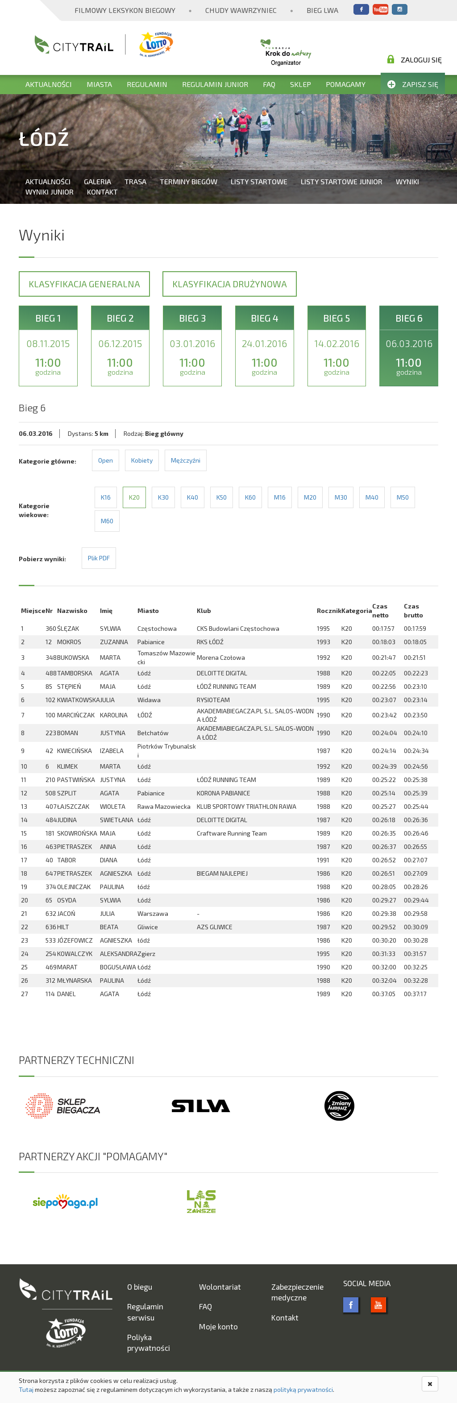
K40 (192, 497)
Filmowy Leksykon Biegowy (125, 10)
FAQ (269, 84)
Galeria (97, 181)
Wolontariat (220, 1286)
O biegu (139, 1286)
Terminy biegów (188, 181)
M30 (341, 497)
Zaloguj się (414, 59)
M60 (107, 521)
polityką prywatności (303, 1389)
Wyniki (407, 181)
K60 (250, 497)
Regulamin (147, 84)
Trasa (135, 181)
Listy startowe (259, 181)
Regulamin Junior (215, 84)
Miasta (99, 84)
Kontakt (102, 191)
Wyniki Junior (49, 191)
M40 (372, 497)
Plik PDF (99, 558)
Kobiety (142, 460)
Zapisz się (412, 84)
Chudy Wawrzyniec (241, 10)
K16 (106, 497)
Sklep (300, 84)
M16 (280, 497)
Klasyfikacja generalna (84, 283)
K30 (163, 497)
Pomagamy (346, 84)
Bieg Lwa (322, 10)
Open (105, 460)
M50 (403, 497)
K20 (134, 497)
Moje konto (218, 1326)
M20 (310, 497)
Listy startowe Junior (341, 181)
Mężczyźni (185, 460)
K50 (221, 497)
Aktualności (48, 84)
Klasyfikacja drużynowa (229, 283)
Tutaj (26, 1389)
